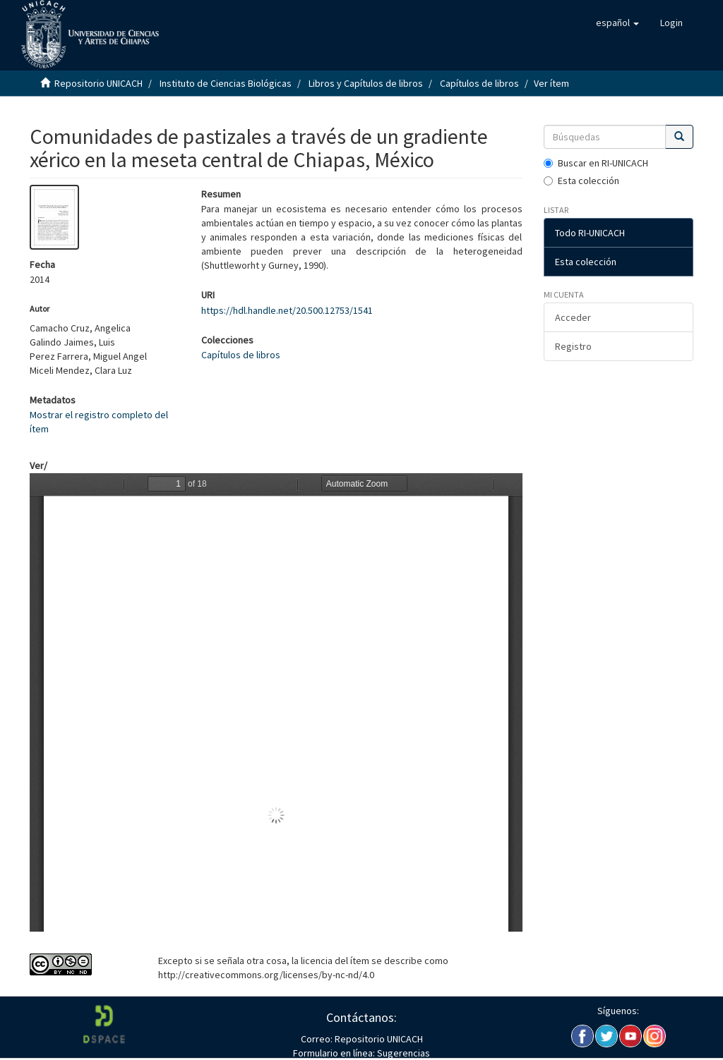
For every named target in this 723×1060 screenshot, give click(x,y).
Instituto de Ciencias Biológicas (226, 83)
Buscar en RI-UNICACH (596, 163)
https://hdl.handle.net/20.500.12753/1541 (287, 310)
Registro (573, 346)
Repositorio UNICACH (98, 83)
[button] (617, 22)
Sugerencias (402, 1053)
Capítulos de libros (479, 83)
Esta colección (581, 180)
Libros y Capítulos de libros (366, 83)
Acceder (573, 317)
